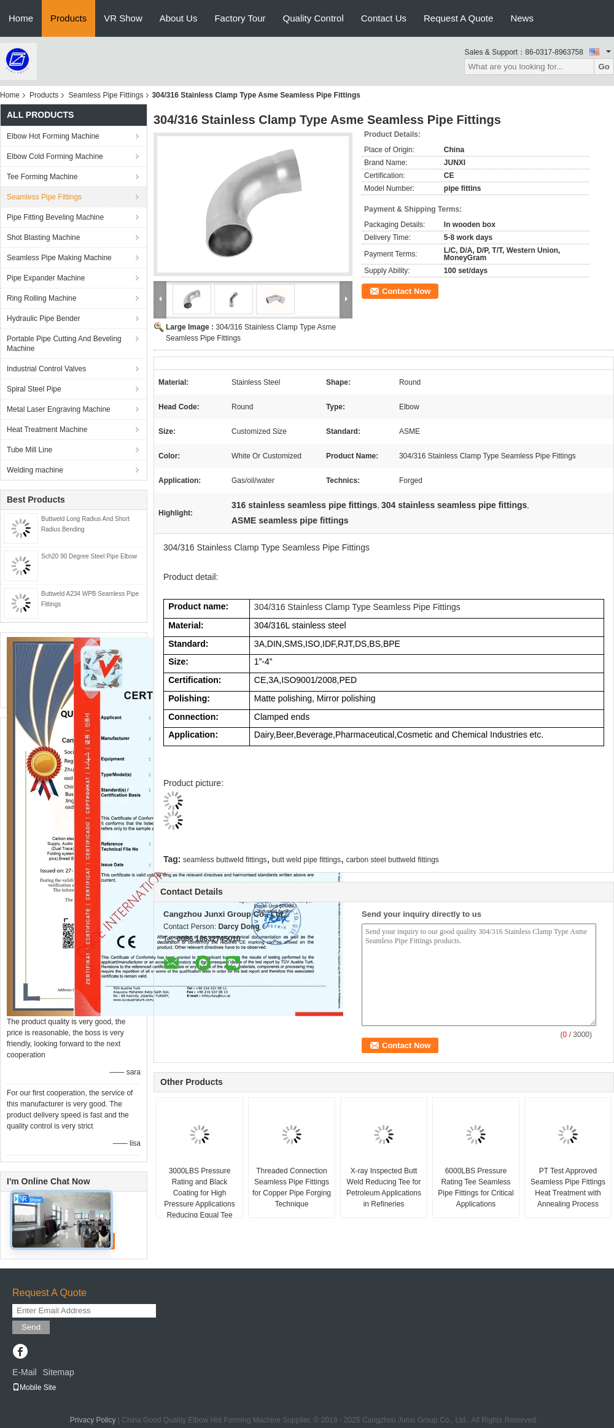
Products (68, 18)
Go (604, 66)
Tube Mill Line (29, 450)
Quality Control (313, 18)
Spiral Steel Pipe (34, 389)
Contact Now (406, 291)
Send (31, 1327)
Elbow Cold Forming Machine (55, 156)
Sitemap (58, 1372)
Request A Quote (458, 18)
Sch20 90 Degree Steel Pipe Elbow (89, 556)
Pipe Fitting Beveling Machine (55, 217)
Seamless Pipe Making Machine (59, 257)
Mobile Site (34, 1387)
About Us (179, 18)
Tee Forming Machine (42, 176)
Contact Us (383, 18)
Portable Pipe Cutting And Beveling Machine (64, 343)
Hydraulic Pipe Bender (43, 318)
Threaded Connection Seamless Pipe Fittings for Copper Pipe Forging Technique (291, 1187)
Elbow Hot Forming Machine (53, 136)
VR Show (123, 18)
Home (21, 18)
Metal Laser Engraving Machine (59, 409)
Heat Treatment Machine (47, 429)
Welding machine (35, 470)
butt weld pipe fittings (306, 859)
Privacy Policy (93, 1420)
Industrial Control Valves (46, 369)
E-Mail (24, 1372)
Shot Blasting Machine (43, 237)
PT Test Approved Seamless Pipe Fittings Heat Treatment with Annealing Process (567, 1187)
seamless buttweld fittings (225, 859)
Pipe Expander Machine (46, 278)
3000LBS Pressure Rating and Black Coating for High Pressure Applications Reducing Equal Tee (199, 1193)
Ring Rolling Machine (41, 298)
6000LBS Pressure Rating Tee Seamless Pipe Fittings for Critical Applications (475, 1187)
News (522, 18)
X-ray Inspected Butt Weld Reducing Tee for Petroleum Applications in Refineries (383, 1187)
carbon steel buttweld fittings (392, 859)
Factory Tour (239, 18)
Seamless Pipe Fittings (105, 95)
